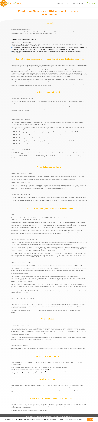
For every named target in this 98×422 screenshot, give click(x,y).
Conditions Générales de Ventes (44, 416)
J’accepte (90, 419)
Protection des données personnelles (62, 416)
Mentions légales (30, 416)
